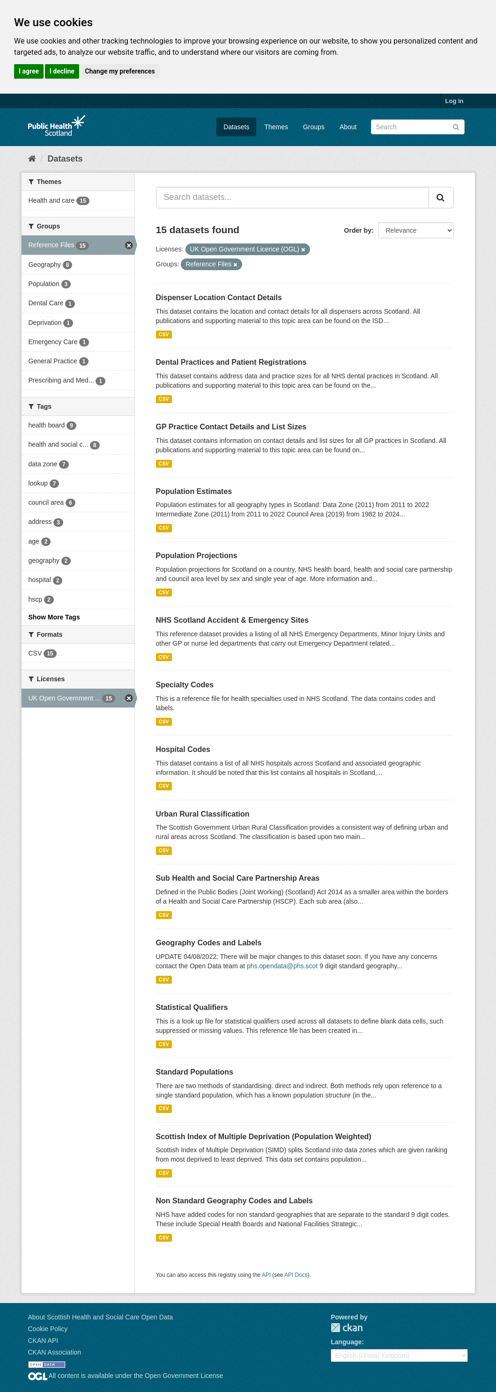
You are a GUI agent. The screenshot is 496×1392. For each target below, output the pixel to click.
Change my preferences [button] (120, 71)
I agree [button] (29, 71)
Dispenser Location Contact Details (219, 298)
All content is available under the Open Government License (125, 1375)
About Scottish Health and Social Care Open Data (100, 1317)
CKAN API (43, 1340)
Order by (357, 230)
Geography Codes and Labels (209, 943)
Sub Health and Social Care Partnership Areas (238, 878)
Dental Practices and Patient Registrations (231, 362)
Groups (314, 127)
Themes (276, 127)
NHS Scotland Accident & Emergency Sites (232, 620)
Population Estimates (194, 491)
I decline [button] (62, 71)
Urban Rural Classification (203, 814)
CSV (164, 334)
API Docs (296, 1275)
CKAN (347, 1328)
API (266, 1275)
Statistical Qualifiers (192, 1007)
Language (346, 1342)
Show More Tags (54, 617)
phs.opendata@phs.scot (282, 966)
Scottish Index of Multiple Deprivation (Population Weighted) (263, 1137)
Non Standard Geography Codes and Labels (234, 1201)
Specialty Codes (185, 685)
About (348, 127)
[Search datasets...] (292, 197)
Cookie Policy (48, 1329)
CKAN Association (54, 1352)
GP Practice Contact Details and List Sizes (231, 427)
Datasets (236, 127)
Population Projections (196, 556)
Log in (454, 100)
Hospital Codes (183, 749)
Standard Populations (194, 1072)
